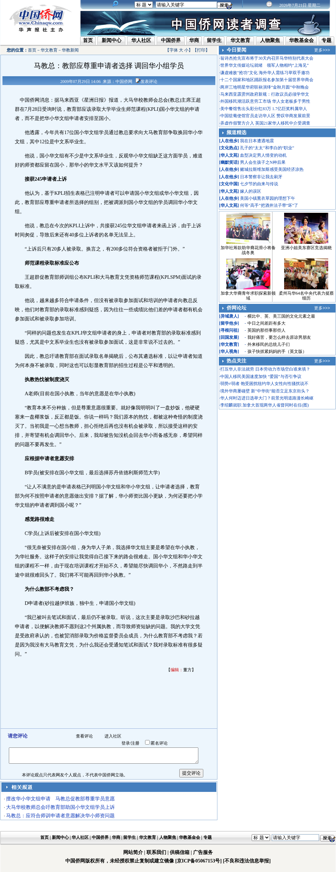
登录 (125, 743)
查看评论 (84, 736)
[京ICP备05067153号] (198, 861)
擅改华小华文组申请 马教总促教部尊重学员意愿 (60, 798)
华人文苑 (229, 155)
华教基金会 (301, 40)
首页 (88, 40)
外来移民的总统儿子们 (268, 344)
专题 (326, 40)
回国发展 (229, 337)
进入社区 (112, 736)
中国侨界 (171, 40)
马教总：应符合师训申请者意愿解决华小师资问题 (60, 815)
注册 (135, 743)
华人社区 (141, 40)
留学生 (214, 40)
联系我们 (156, 852)
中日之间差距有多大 (266, 323)
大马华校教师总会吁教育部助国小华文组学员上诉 (60, 807)
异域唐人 (229, 316)
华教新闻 (70, 50)
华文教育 (240, 40)
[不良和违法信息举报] (247, 861)
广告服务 (203, 852)
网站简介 (133, 852)
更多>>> (322, 50)
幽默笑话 (229, 162)
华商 (194, 40)
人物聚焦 (270, 40)
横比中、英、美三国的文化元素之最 (281, 316)
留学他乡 (229, 323)
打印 (201, 50)
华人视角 (229, 351)
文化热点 (229, 147)
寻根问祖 (229, 330)
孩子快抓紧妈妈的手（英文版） (277, 351)
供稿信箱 (180, 852)
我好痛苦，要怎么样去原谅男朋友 (279, 337)
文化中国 (229, 183)
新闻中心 (111, 40)
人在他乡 (229, 140)
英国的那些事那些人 (266, 330)
